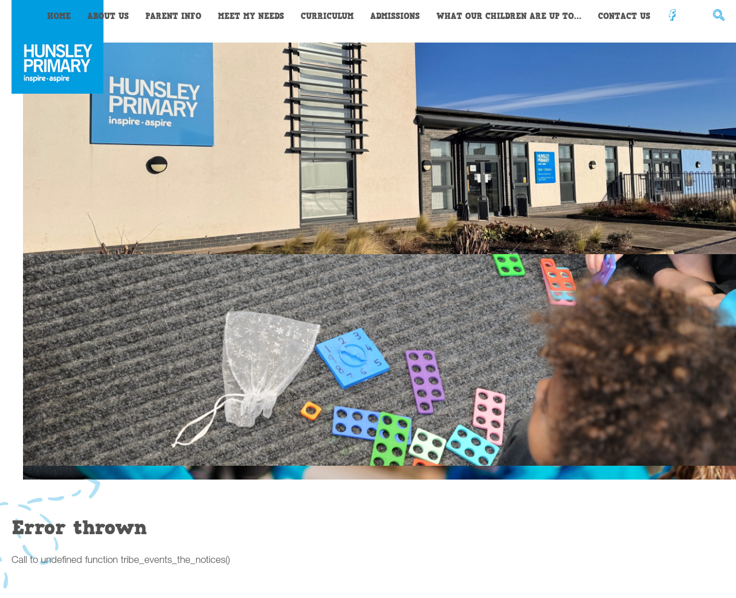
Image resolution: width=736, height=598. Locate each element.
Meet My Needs (251, 16)
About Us (108, 16)
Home (59, 16)
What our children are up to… (508, 16)
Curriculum (327, 16)
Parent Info (173, 16)
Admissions (395, 16)
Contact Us (624, 16)
